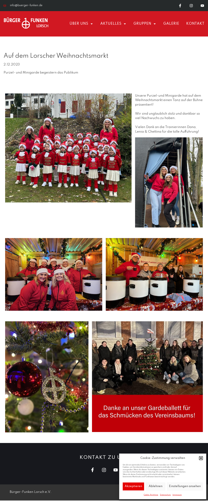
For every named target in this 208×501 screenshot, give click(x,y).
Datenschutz (165, 495)
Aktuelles (113, 24)
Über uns (81, 24)
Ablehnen (155, 486)
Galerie (171, 24)
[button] (201, 458)
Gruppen (144, 24)
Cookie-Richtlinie (151, 495)
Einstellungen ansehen (185, 486)
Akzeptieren (133, 486)
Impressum (177, 495)
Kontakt (195, 24)
